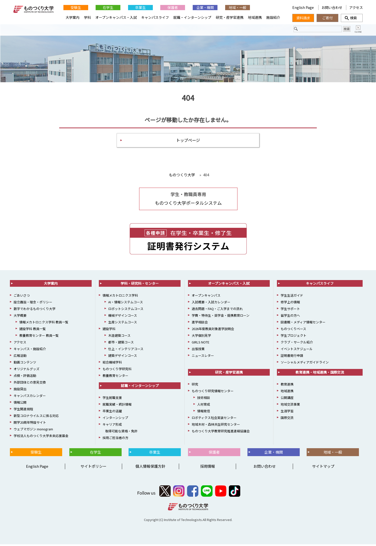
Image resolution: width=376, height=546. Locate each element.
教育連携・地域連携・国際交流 (319, 373)
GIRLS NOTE (200, 343)
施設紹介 (273, 17)
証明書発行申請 (292, 357)
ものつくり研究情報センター (213, 392)
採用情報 (207, 467)
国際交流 (287, 419)
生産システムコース (122, 323)
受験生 (76, 7)
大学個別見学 (201, 337)
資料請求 (303, 17)
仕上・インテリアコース (125, 350)
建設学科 (109, 330)
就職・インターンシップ (192, 17)
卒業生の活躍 (112, 412)
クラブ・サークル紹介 (297, 343)
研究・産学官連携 (229, 17)
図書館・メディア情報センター (303, 323)
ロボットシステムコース (125, 310)
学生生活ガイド (292, 297)
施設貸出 (20, 390)
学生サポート (290, 310)
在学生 (108, 7)
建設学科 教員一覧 (32, 330)
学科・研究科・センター (140, 285)
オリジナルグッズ (26, 370)
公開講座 (287, 399)
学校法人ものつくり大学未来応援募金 (41, 437)
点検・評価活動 (25, 377)
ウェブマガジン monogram (33, 430)
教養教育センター (115, 377)
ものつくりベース (293, 330)
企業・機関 (205, 7)
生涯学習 (287, 412)
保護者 (172, 7)
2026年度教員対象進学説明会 (213, 330)
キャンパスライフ (155, 17)
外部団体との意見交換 (30, 384)
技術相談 (203, 399)
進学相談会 (200, 323)
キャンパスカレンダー (30, 397)
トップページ (188, 141)
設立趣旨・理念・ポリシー (33, 303)
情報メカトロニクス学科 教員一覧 (43, 323)
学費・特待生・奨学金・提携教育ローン (220, 317)
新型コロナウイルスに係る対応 (36, 417)
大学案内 (73, 17)
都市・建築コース (121, 343)
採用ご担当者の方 (115, 439)
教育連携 (287, 386)
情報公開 (20, 404)
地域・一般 (237, 7)
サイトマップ (323, 467)
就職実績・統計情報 (117, 406)
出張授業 (198, 350)
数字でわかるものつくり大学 (34, 310)
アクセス (356, 7)
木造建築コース (119, 337)
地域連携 (255, 17)
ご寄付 (327, 17)
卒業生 (140, 7)
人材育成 (203, 406)
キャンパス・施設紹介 (30, 350)
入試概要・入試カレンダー (211, 303)
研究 (195, 386)
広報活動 (20, 357)
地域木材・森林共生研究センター (216, 426)
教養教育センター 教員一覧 (39, 337)
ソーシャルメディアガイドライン (305, 364)
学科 (87, 17)
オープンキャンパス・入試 (116, 17)
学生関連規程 (23, 410)
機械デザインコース (122, 317)
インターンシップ (115, 419)
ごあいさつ (22, 297)
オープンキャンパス (206, 297)
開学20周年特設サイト (30, 424)
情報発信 (203, 412)
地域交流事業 (290, 406)
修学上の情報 (290, 303)
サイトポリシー (94, 467)
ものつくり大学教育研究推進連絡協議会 (221, 432)
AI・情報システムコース (125, 303)
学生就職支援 (112, 399)
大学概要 (20, 317)
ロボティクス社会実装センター (214, 419)
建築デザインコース (122, 357)
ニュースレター (203, 357)
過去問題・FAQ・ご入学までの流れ (217, 310)
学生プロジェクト (293, 337)
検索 (352, 17)
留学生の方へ (290, 317)
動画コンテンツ (25, 364)
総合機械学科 (112, 364)
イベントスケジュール (297, 350)
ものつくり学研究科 (117, 370)
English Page (303, 7)
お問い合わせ (332, 7)
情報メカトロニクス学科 (120, 297)
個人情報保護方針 (150, 467)
